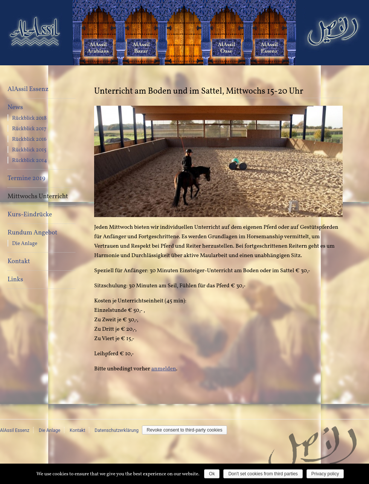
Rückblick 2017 (29, 129)
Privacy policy (325, 473)
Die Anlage (24, 243)
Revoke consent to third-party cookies (185, 430)
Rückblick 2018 (29, 118)
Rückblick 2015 (29, 150)
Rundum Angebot (32, 232)
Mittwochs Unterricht (38, 196)
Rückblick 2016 (29, 139)
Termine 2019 (26, 178)
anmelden (163, 369)
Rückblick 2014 (29, 160)
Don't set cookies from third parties (262, 473)
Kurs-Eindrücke (30, 214)
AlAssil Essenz (28, 89)
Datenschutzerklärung (117, 430)
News (15, 107)
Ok (212, 473)
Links (15, 279)
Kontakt (19, 261)
